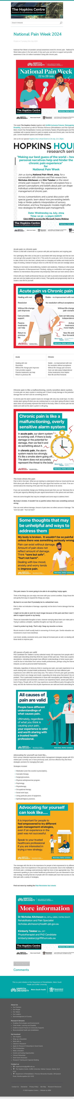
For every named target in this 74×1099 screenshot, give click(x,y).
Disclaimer (24, 1086)
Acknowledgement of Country (22, 1016)
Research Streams (18, 1021)
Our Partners (17, 1007)
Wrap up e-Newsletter (20, 1039)
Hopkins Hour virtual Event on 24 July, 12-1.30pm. (47, 139)
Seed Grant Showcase (20, 1057)
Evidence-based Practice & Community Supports (28, 1028)
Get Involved (15, 1034)
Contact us (15, 1064)
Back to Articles (21, 964)
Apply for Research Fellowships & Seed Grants (28, 1046)
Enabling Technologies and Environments (26, 1023)
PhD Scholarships (18, 1048)
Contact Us (15, 1086)
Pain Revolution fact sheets (46, 886)
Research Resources (54, 1086)
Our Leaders (17, 1014)
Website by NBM (45, 1090)
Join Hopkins (17, 1036)
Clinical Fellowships (19, 1055)
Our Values (16, 1012)
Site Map (43, 1086)
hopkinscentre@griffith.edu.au (24, 1066)
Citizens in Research (19, 1043)
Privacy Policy (33, 1086)
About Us (14, 1005)
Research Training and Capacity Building (26, 1060)
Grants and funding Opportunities (23, 1053)
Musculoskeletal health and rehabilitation (26, 1030)
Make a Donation (18, 1050)
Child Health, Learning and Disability (24, 1025)
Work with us (17, 1041)
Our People (16, 1009)
